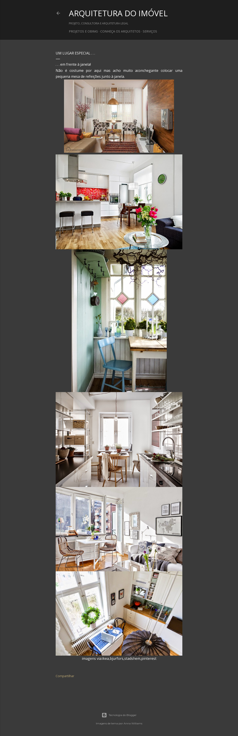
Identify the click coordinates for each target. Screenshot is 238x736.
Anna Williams (133, 723)
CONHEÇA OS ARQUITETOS (120, 31)
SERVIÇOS (150, 31)
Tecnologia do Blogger (119, 715)
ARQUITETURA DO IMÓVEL (118, 13)
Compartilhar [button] (65, 676)
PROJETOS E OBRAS (83, 31)
